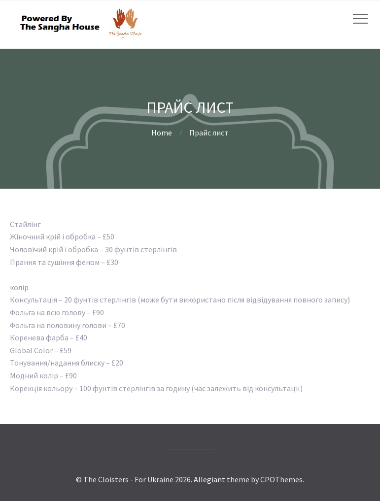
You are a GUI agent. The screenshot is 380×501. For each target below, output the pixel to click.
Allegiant (209, 479)
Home (161, 132)
